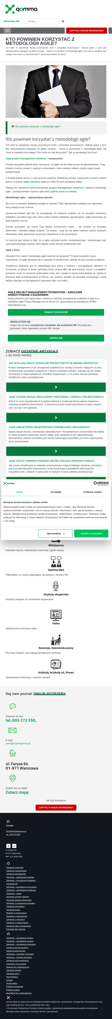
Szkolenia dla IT (13, 974)
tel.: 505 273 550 (13, 834)
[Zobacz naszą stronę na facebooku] (8, 846)
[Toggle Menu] (7, 30)
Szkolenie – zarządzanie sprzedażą (21, 944)
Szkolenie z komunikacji (16, 964)
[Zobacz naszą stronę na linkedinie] (14, 846)
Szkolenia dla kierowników (17, 948)
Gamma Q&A (56, 569)
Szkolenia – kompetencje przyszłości (21, 887)
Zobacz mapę (17, 792)
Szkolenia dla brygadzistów (17, 960)
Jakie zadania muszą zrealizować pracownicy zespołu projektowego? (56, 397)
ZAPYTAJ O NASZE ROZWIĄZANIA (87, 30)
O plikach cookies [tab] (92, 492)
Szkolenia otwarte (13, 970)
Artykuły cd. (57, 672)
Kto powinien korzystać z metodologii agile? (38, 126)
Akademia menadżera (15, 906)
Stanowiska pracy (62, 647)
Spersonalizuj (55, 533)
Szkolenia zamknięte (14, 867)
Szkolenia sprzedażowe (16, 874)
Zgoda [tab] (19, 492)
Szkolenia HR (12, 884)
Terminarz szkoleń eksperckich (19, 900)
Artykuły (43, 672)
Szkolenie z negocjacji (15, 919)
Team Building (12, 977)
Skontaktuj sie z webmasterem (19, 993)
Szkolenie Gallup (13, 910)
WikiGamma (56, 545)
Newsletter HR (11, 21)
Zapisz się (56, 338)
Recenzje (44, 647)
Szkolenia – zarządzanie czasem (19, 941)
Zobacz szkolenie (56, 312)
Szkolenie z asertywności (16, 916)
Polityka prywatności (14, 986)
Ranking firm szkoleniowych (17, 967)
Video (56, 623)
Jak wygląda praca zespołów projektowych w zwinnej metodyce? (54, 363)
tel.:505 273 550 (20, 720)
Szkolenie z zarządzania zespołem (20, 903)
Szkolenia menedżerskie (16, 871)
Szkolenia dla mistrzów (15, 929)
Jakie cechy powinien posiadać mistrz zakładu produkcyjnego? (51, 461)
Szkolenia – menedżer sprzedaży (20, 954)
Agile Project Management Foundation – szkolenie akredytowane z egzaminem (45, 293)
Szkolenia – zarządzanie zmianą (19, 938)
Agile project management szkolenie (26, 158)
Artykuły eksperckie (56, 594)
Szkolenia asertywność (15, 951)
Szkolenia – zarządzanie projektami (21, 880)
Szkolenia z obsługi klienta (17, 923)
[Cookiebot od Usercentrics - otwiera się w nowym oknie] (96, 483)
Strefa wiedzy (12, 983)
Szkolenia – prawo (14, 893)
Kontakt (9, 980)
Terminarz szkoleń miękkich (17, 897)
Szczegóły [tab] (56, 492)
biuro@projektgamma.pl (18, 743)
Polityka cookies (13, 990)
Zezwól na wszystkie (91, 533)
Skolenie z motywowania (16, 913)
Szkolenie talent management (18, 926)
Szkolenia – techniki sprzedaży (19, 957)
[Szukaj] (62, 21)
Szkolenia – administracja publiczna (21, 890)
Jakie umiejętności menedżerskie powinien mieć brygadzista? (49, 427)
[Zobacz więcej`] (56, 387)
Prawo (70, 672)
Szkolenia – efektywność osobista (20, 877)
